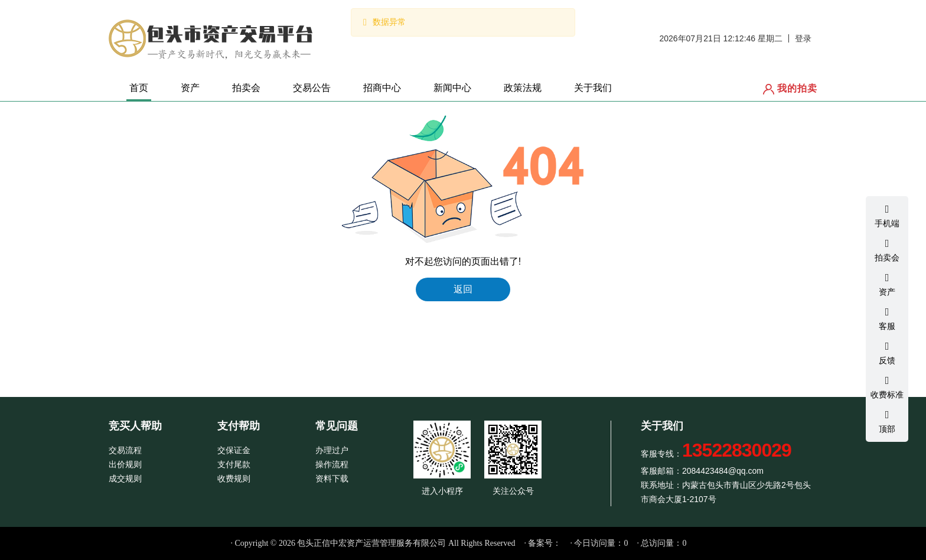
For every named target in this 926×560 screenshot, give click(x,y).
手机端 (887, 215)
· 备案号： (542, 543)
